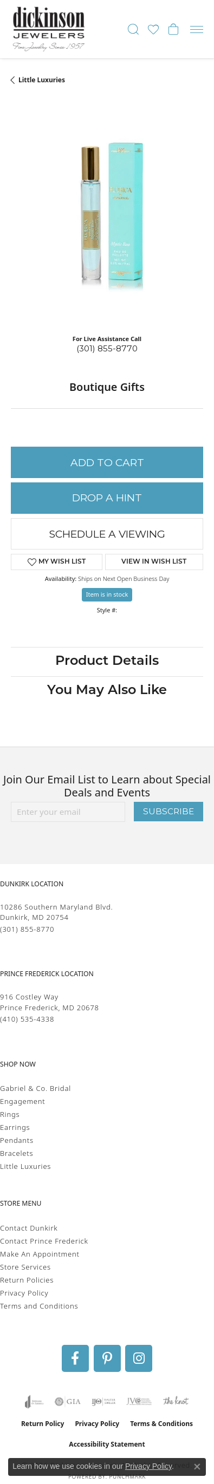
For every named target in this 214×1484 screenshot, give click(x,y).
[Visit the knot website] (176, 1402)
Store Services (25, 1267)
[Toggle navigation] (197, 29)
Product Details (107, 661)
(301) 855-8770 (107, 348)
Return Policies (27, 1280)
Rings (10, 1114)
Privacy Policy (24, 1293)
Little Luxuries (41, 79)
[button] (133, 29)
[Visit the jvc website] (139, 1402)
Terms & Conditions (161, 1423)
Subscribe (168, 811)
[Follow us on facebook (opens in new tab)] (75, 1358)
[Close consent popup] (197, 1466)
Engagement (23, 1101)
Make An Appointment (40, 1254)
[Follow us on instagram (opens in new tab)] (138, 1358)
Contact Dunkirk (29, 1228)
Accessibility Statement (107, 1444)
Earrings (15, 1127)
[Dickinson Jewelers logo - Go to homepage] (48, 29)
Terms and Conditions (39, 1306)
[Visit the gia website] (68, 1402)
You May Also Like (107, 690)
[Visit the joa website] (34, 1402)
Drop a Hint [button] (107, 498)
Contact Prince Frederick (44, 1241)
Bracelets (16, 1153)
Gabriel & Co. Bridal (35, 1088)
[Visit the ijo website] (104, 1402)
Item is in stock (107, 594)
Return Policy (42, 1423)
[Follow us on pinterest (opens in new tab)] (107, 1358)
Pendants (17, 1140)
